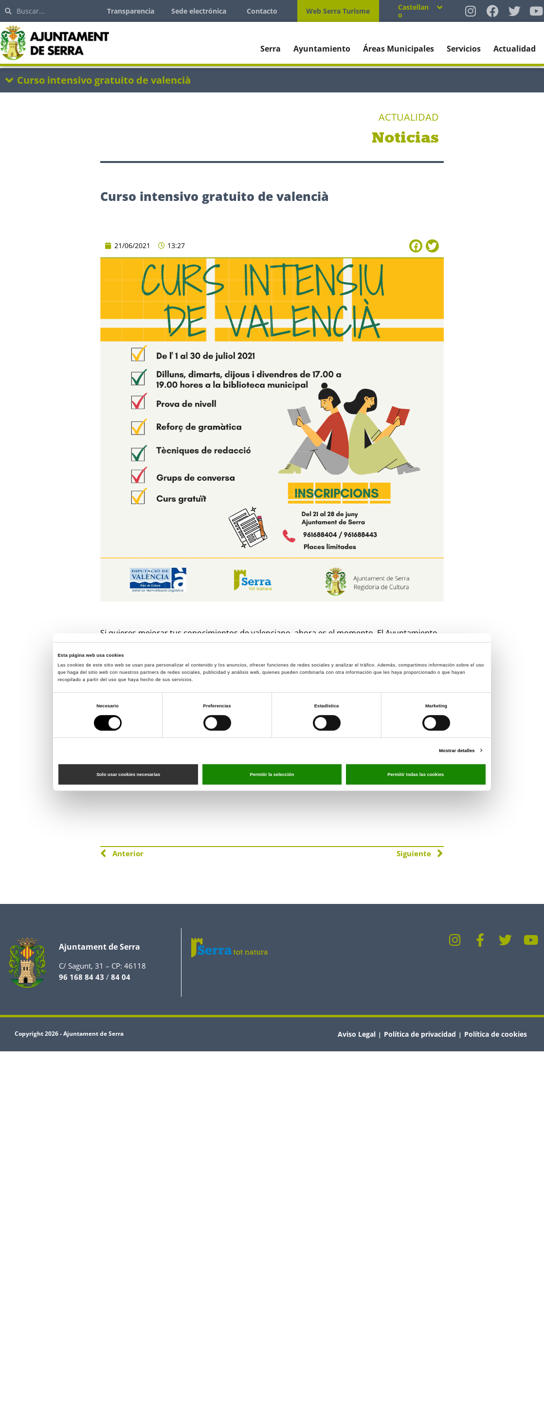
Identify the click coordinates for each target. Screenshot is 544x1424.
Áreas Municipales (398, 48)
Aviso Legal (357, 1034)
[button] (415, 245)
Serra (270, 48)
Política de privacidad (420, 1034)
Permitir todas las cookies (415, 774)
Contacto (262, 11)
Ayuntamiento (321, 48)
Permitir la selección (272, 774)
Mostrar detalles (456, 750)
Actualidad (514, 48)
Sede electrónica (198, 11)
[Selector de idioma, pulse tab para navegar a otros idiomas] (420, 10)
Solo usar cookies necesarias (128, 774)
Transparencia (130, 11)
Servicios (464, 48)
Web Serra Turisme (338, 11)
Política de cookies (495, 1034)
